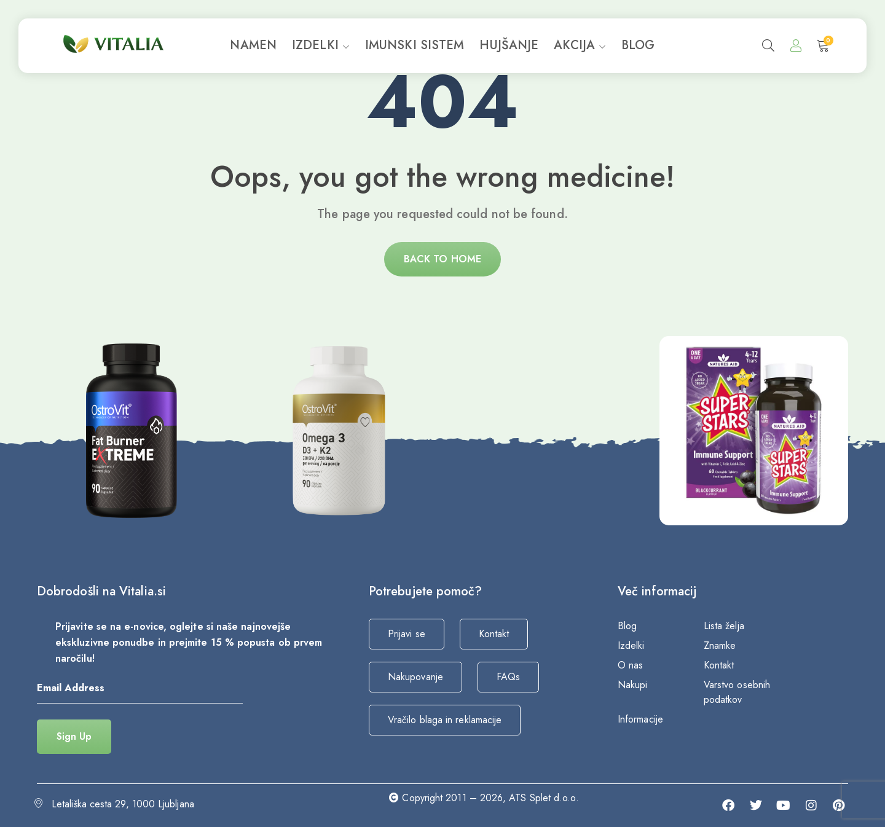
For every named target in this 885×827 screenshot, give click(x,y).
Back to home (442, 259)
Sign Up (74, 736)
